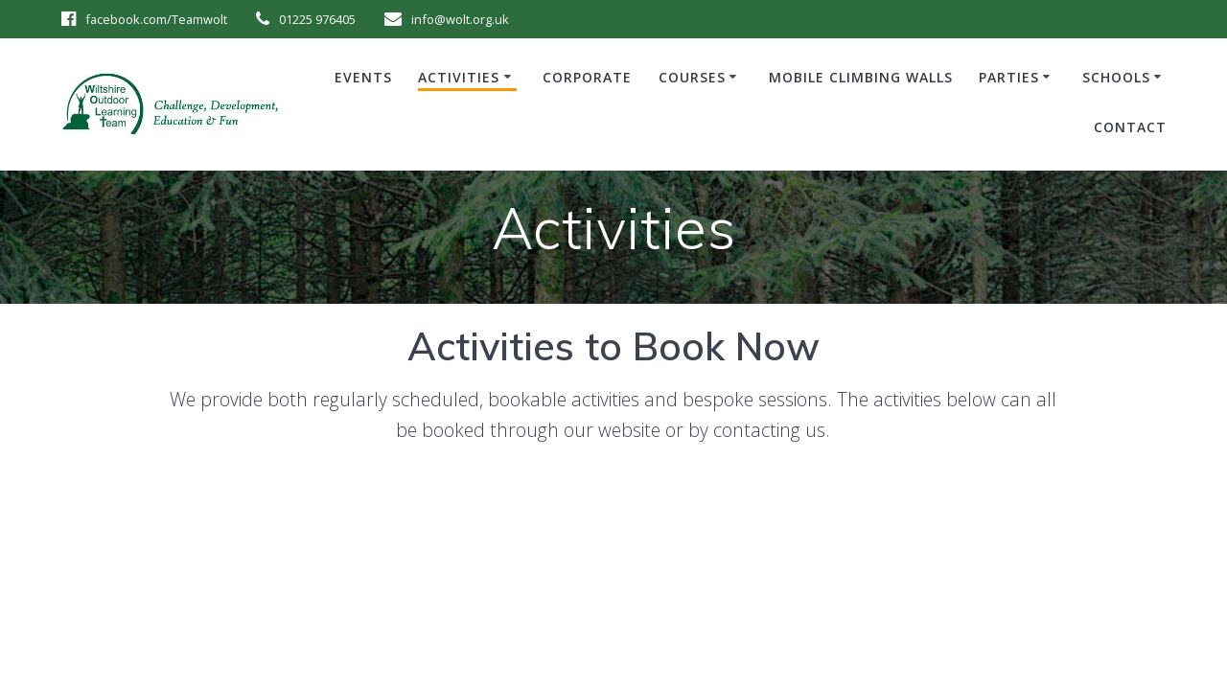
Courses (692, 77)
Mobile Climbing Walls (861, 77)
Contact (1130, 127)
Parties (1009, 77)
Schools (1116, 77)
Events (363, 77)
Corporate (587, 77)
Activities (458, 77)
